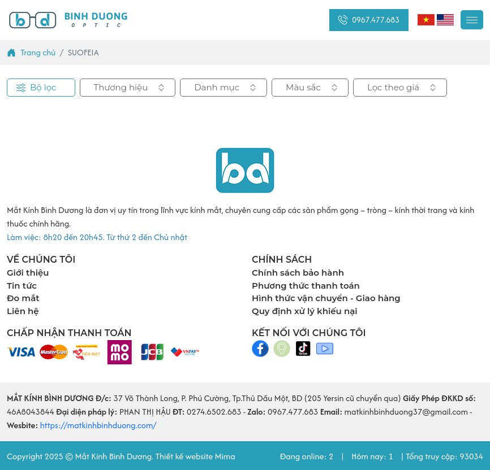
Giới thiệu (28, 272)
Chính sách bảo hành (298, 272)
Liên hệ (23, 311)
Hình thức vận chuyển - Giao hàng (326, 298)
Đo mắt (23, 298)
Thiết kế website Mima (195, 456)
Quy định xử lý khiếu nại (305, 311)
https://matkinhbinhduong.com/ (98, 425)
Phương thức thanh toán (306, 285)
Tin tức (22, 285)
